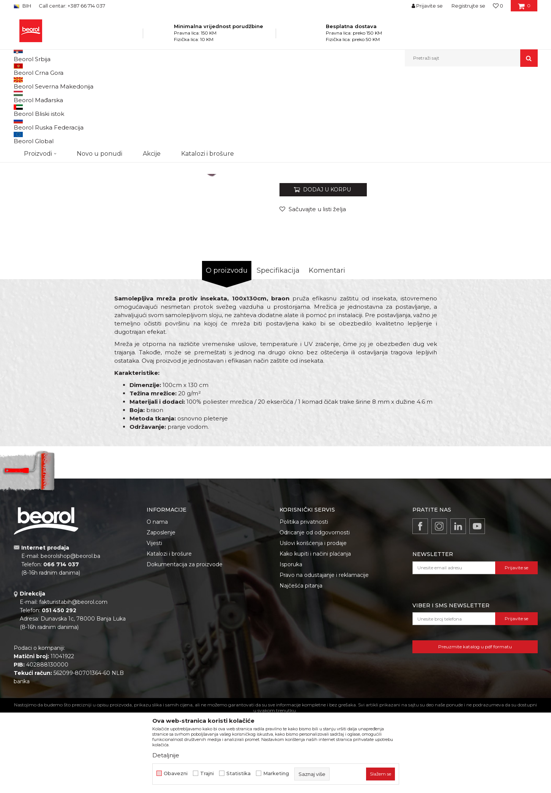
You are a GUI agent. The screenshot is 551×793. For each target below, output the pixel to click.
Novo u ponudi (99, 58)
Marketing (276, 773)
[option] (46, 129)
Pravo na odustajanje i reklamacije (324, 653)
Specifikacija (278, 348)
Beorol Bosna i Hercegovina (43, 83)
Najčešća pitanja (300, 663)
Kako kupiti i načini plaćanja (315, 632)
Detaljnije (165, 755)
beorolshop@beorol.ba (70, 634)
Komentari (327, 348)
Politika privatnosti (303, 600)
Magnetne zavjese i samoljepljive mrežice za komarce (272, 83)
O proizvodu (227, 348)
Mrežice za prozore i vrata (181, 83)
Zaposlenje (161, 610)
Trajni (207, 773)
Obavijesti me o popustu (507, 223)
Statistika (238, 773)
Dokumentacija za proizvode (185, 642)
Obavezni (176, 773)
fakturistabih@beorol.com (73, 680)
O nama (157, 600)
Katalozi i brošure (169, 632)
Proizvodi (89, 83)
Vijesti (154, 621)
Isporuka (290, 642)
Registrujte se (468, 6)
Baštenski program (126, 83)
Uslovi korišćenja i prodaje (313, 621)
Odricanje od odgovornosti (314, 610)
